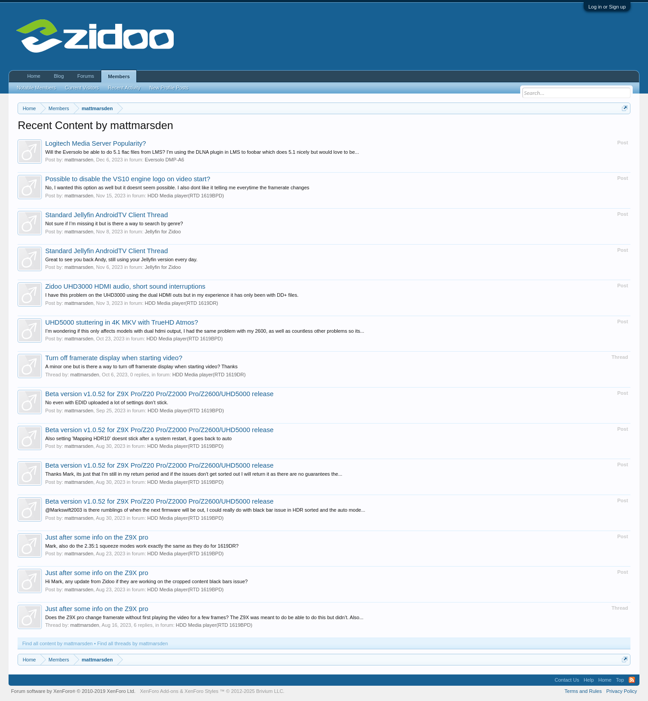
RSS (632, 680)
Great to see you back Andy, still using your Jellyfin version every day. (121, 259)
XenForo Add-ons (159, 691)
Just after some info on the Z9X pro (96, 537)
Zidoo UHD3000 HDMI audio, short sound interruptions (125, 286)
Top (620, 680)
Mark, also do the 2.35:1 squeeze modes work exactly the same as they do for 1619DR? (141, 546)
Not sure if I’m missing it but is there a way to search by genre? (114, 223)
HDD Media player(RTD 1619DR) (181, 303)
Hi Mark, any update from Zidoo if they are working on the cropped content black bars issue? (146, 581)
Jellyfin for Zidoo (163, 231)
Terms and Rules (583, 691)
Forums (85, 76)
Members (119, 76)
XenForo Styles (201, 691)
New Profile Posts (169, 87)
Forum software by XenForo (73, 691)
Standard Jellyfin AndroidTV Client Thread (106, 215)
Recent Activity (124, 87)
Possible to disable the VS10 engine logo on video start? (127, 179)
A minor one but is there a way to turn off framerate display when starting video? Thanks (141, 366)
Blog (59, 76)
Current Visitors (82, 87)
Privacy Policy (621, 691)
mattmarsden (78, 159)
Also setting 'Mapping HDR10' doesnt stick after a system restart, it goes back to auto (138, 438)
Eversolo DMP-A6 (164, 159)
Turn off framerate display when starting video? (113, 358)
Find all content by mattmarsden (57, 643)
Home (33, 76)
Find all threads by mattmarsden (132, 643)
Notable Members (36, 87)
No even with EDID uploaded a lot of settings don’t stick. (106, 402)
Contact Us (566, 680)
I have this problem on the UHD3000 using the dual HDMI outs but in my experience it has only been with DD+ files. (171, 295)
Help (589, 680)
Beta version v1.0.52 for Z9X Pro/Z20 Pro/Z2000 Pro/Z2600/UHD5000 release (159, 393)
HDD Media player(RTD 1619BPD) (186, 195)
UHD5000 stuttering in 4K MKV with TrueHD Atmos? (121, 322)
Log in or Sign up (607, 6)
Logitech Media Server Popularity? (95, 143)
